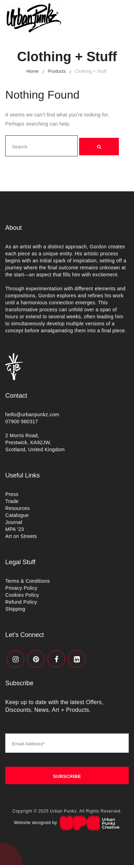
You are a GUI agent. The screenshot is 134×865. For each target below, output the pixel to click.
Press (11, 494)
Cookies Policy (22, 595)
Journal (13, 522)
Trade (12, 501)
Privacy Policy (21, 588)
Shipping (15, 609)
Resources (17, 508)
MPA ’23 (14, 529)
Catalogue (17, 515)
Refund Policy (21, 602)
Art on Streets (21, 536)
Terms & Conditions (27, 581)
